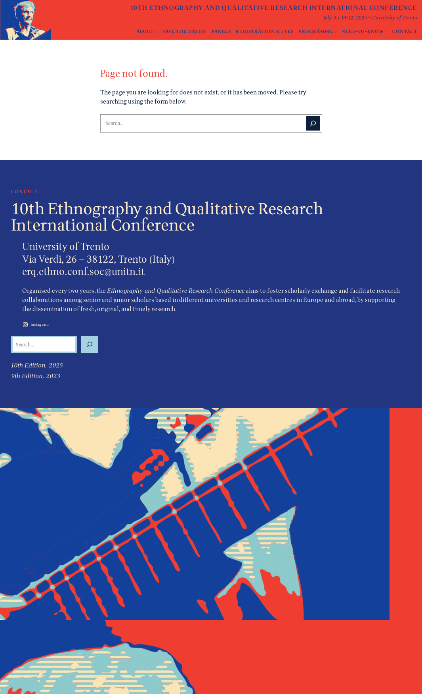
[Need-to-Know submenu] (386, 31)
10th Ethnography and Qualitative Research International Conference (273, 8)
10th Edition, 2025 (37, 365)
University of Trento (65, 246)
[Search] (313, 123)
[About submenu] (156, 31)
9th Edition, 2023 (35, 376)
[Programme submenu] (335, 31)
